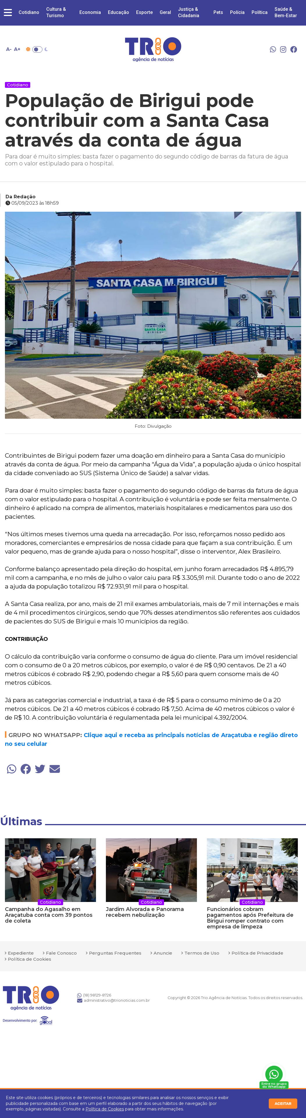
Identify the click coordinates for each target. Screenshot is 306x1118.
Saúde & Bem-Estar (286, 12)
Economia (90, 12)
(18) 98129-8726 (94, 995)
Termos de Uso (201, 953)
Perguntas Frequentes (115, 953)
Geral (165, 12)
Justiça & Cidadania (188, 12)
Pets (218, 12)
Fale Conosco (61, 953)
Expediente (21, 953)
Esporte (144, 12)
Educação (118, 12)
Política (260, 12)
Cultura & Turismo (56, 12)
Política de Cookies (105, 1109)
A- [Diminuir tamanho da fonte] (9, 49)
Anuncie (163, 953)
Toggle (37, 49)
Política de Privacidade (257, 953)
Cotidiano (29, 12)
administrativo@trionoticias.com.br (113, 1000)
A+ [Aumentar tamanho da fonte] (17, 49)
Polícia (237, 12)
